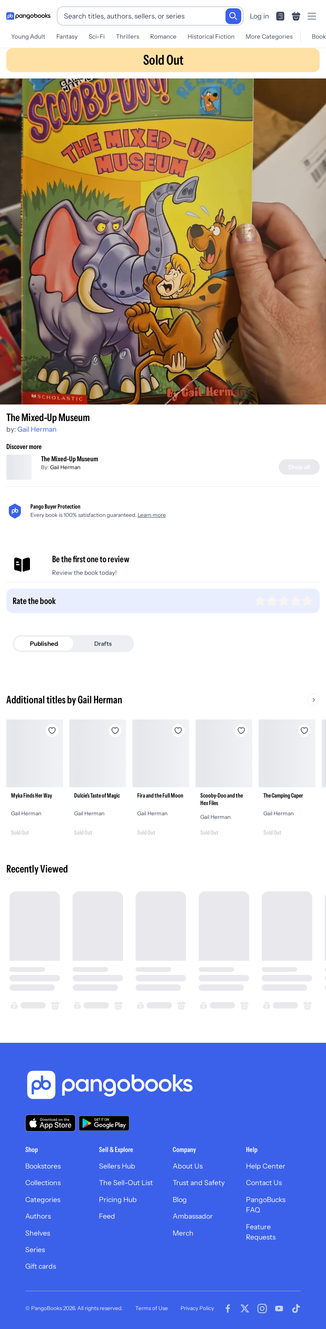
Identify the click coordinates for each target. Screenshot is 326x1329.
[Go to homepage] (28, 16)
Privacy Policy (197, 1308)
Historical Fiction (211, 36)
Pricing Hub (118, 1199)
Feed (107, 1216)
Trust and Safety (199, 1182)
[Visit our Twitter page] (245, 1308)
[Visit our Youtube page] (279, 1308)
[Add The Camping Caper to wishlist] (304, 730)
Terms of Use (151, 1308)
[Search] (233, 16)
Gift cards (40, 1266)
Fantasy (67, 36)
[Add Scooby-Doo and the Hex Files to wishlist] (241, 730)
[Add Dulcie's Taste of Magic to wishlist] (115, 730)
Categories (42, 1199)
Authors (38, 1216)
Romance (163, 36)
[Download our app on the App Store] (50, 1123)
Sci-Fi (97, 36)
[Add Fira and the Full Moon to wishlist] (178, 730)
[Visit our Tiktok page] (296, 1308)
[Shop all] (299, 467)
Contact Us (264, 1182)
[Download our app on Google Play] (104, 1123)
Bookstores (43, 1166)
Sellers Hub (117, 1166)
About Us (188, 1166)
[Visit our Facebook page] (228, 1308)
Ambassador (193, 1216)
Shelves (37, 1233)
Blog (180, 1199)
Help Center (265, 1166)
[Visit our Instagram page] (262, 1308)
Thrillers (127, 36)
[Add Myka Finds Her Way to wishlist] (52, 730)
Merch (183, 1233)
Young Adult (28, 36)
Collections (43, 1182)
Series (35, 1249)
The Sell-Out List (126, 1182)
